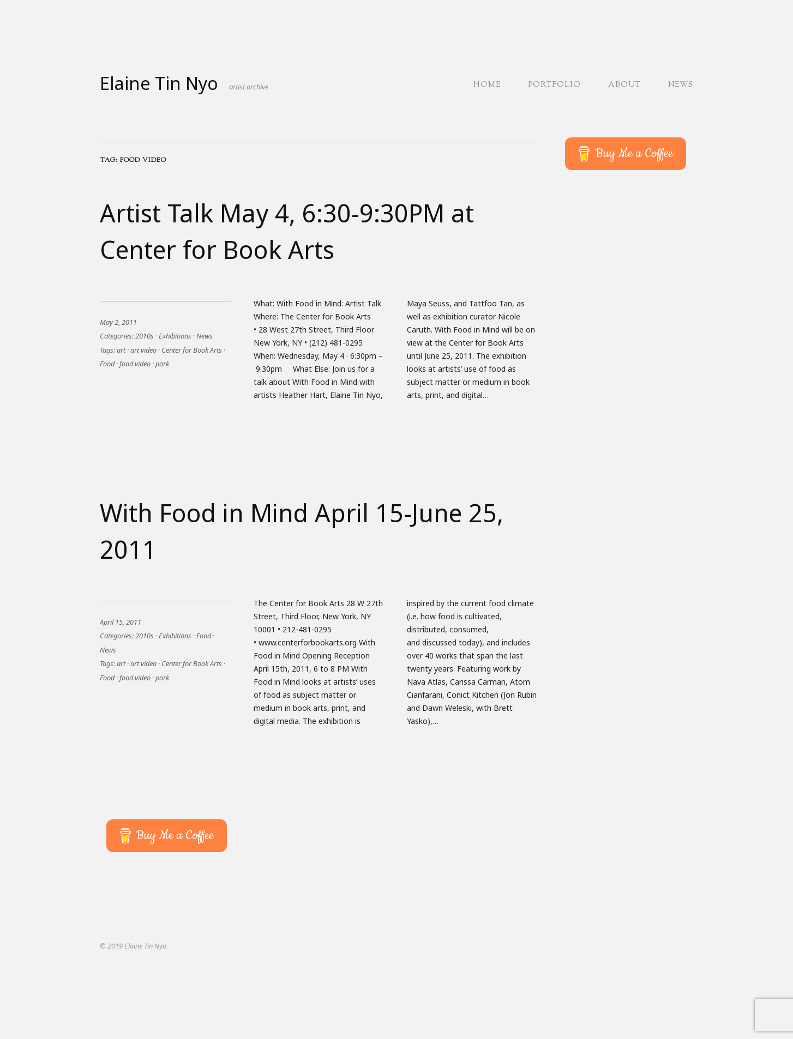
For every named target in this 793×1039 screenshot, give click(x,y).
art (121, 350)
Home (487, 85)
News (680, 85)
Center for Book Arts (191, 350)
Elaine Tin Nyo (159, 83)
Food (107, 364)
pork (162, 364)
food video (135, 364)
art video (143, 350)
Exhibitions (175, 336)
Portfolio (554, 85)
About (624, 85)
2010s (144, 336)
